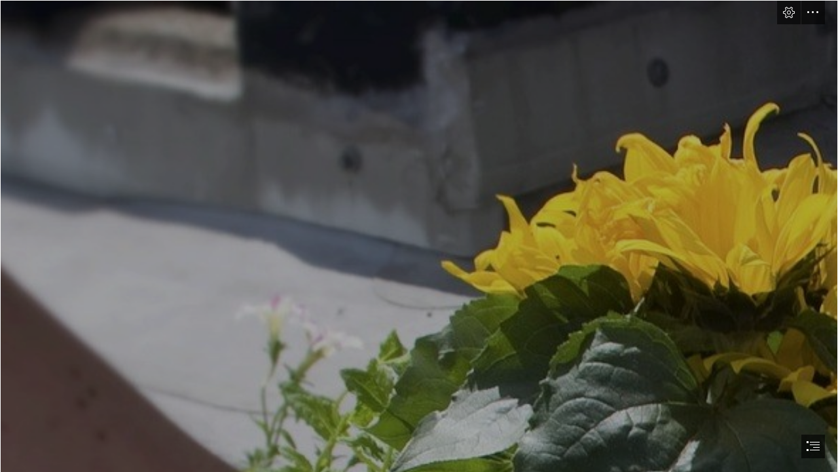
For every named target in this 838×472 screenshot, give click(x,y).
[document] (419, 236)
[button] (789, 12)
